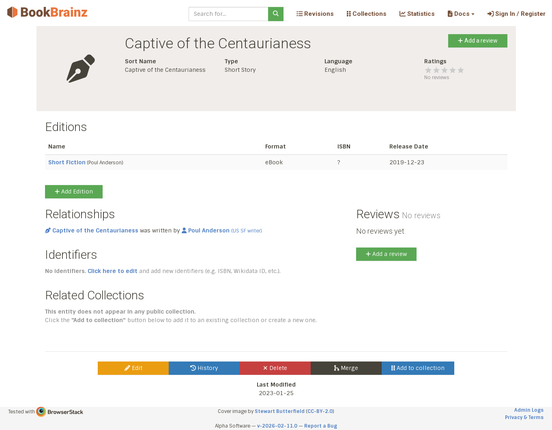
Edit (133, 368)
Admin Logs (528, 410)
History (204, 368)
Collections (367, 13)
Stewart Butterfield (280, 411)
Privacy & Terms (524, 417)
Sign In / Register (517, 13)
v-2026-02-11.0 (277, 426)
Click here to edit (112, 271)
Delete (275, 368)
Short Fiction (67, 162)
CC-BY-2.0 (320, 411)
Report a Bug (320, 426)
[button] (461, 14)
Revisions (315, 13)
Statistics (417, 13)
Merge (346, 368)
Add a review (477, 40)
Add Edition (74, 191)
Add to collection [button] (418, 368)
